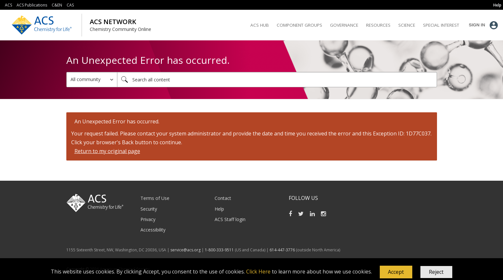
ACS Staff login (230, 219)
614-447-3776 (283, 250)
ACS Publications (32, 5)
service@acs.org (185, 250)
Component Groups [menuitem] (299, 25)
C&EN (57, 5)
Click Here (258, 271)
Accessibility (152, 230)
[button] (396, 272)
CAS (70, 5)
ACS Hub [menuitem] (259, 25)
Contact (223, 198)
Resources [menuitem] (378, 25)
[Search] (277, 79)
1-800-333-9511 (219, 250)
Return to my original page (107, 151)
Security (148, 209)
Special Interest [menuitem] (441, 25)
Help (219, 209)
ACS (8, 5)
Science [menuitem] (406, 25)
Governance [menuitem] (344, 25)
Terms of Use (154, 198)
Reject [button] (436, 271)
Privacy (147, 219)
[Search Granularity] (92, 79)
